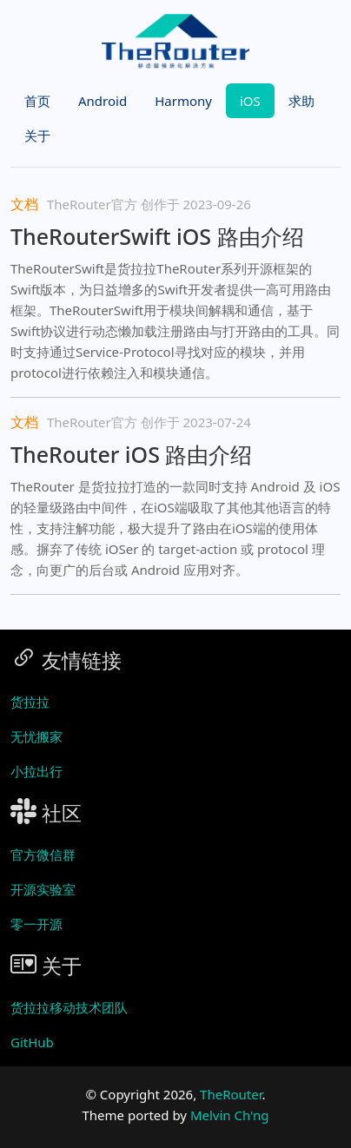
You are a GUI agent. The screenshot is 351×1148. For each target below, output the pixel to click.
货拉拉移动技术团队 (69, 1007)
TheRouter (231, 1094)
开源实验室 (43, 889)
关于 (37, 135)
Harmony (183, 100)
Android (102, 100)
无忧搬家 (36, 736)
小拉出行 (36, 771)
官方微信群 (43, 854)
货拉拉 (30, 701)
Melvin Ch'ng (229, 1115)
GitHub (32, 1042)
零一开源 (36, 924)
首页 (37, 100)
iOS (250, 100)
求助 (301, 100)
